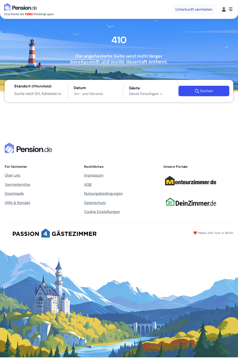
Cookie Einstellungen (102, 211)
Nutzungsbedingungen (103, 193)
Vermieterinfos (17, 184)
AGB (88, 184)
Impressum (93, 175)
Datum (80, 87)
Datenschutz (95, 202)
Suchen (204, 91)
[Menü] (227, 9)
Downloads (14, 193)
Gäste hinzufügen (146, 93)
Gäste (134, 88)
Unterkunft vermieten (193, 9)
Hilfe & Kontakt (17, 202)
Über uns (12, 175)
